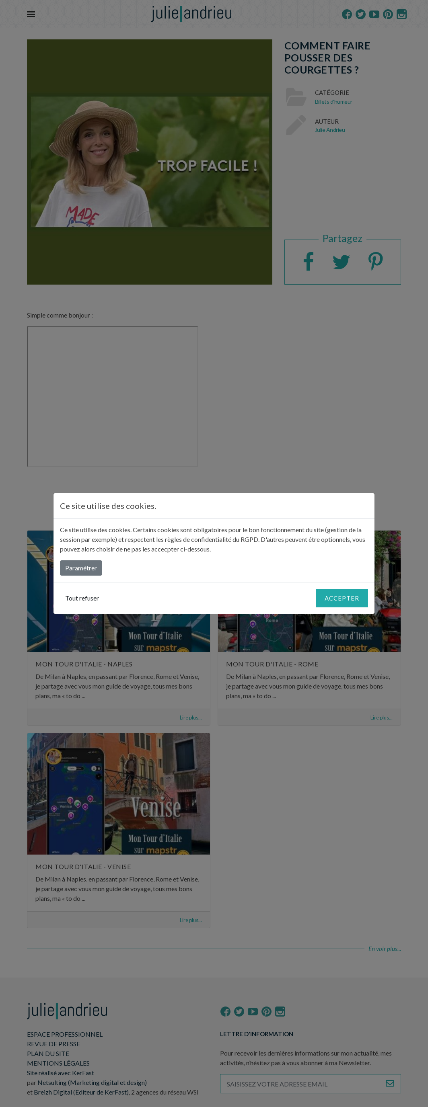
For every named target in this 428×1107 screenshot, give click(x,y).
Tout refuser (82, 598)
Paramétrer (81, 568)
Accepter (342, 598)
